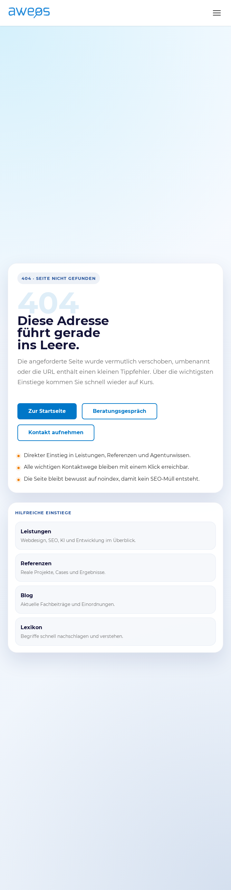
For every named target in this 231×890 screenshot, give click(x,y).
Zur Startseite (47, 411)
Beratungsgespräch (119, 411)
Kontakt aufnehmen (55, 432)
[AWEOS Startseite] (36, 13)
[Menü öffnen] (216, 12)
